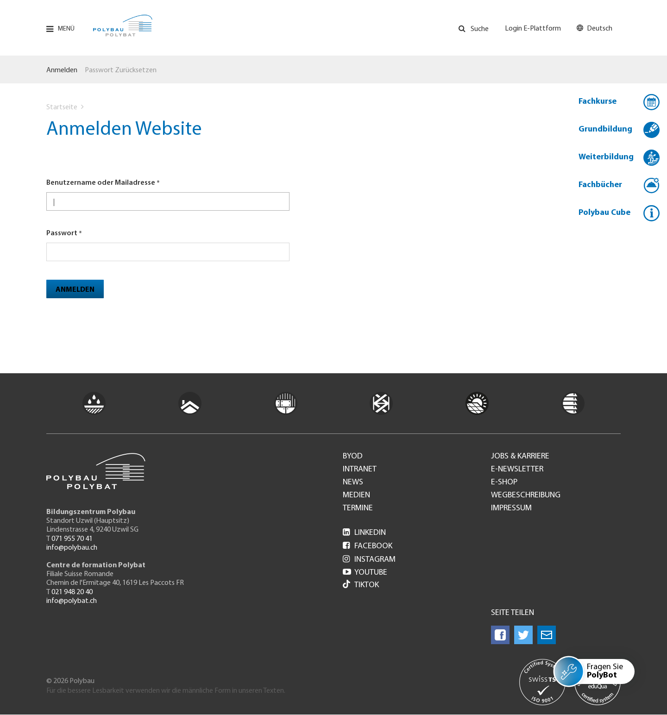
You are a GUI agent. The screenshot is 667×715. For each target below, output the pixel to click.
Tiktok (361, 585)
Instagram (369, 559)
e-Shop (504, 482)
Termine (358, 508)
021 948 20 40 (72, 592)
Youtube (365, 572)
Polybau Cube (604, 212)
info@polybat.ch (71, 601)
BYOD (353, 456)
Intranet (360, 469)
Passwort (61, 233)
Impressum (511, 508)
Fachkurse (598, 101)
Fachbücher (600, 185)
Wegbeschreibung (525, 495)
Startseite (61, 107)
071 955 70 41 (72, 539)
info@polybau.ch (71, 548)
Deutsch (599, 28)
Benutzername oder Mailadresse (100, 183)
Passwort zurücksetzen (121, 70)
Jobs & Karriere (520, 456)
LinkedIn (364, 532)
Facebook (367, 546)
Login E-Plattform (533, 28)
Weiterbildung (606, 157)
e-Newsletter (517, 469)
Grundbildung (605, 129)
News (353, 482)
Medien (356, 495)
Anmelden (61, 70)
